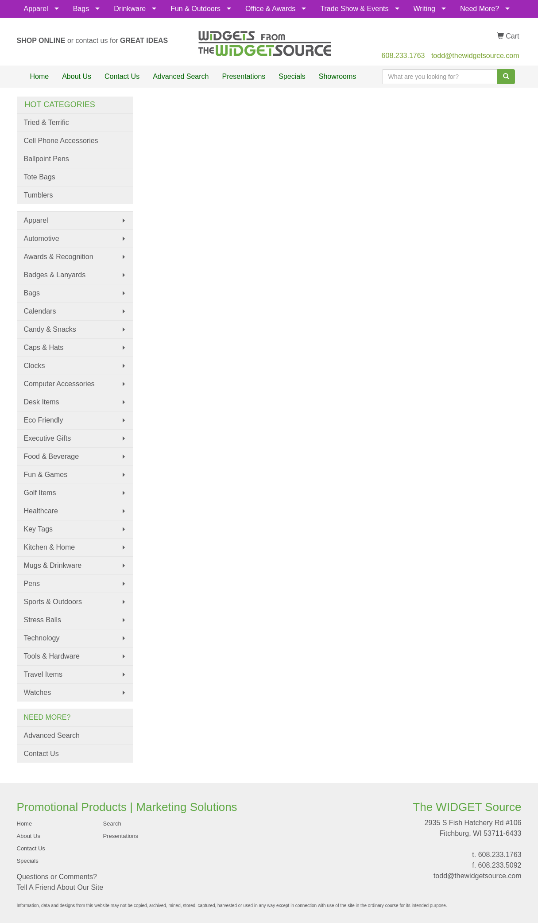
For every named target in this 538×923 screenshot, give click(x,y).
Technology (42, 638)
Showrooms (337, 76)
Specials (292, 76)
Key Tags (38, 529)
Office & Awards (270, 8)
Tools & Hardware (52, 656)
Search (112, 823)
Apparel (36, 8)
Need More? (479, 8)
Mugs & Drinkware (53, 565)
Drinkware (130, 8)
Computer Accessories (59, 384)
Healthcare (41, 511)
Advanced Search (181, 76)
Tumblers (38, 195)
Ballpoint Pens (46, 159)
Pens (32, 583)
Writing (425, 8)
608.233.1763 (403, 55)
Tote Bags (39, 177)
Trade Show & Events (354, 8)
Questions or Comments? (57, 876)
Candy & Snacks (50, 329)
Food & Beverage (51, 456)
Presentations (243, 76)
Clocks (34, 365)
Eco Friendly (43, 420)
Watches (37, 692)
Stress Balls (42, 620)
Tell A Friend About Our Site (60, 887)
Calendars (40, 311)
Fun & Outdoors (195, 8)
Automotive (41, 238)
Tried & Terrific (46, 122)
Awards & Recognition (58, 256)
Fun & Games (46, 474)
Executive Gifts (47, 438)
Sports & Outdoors (53, 601)
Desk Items (41, 402)
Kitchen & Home (49, 547)
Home (39, 76)
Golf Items (40, 492)
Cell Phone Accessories (61, 140)
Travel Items (43, 674)
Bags (81, 8)
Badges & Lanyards (55, 275)
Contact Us (122, 76)
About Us (76, 76)
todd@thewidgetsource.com (475, 55)
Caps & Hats (44, 347)
